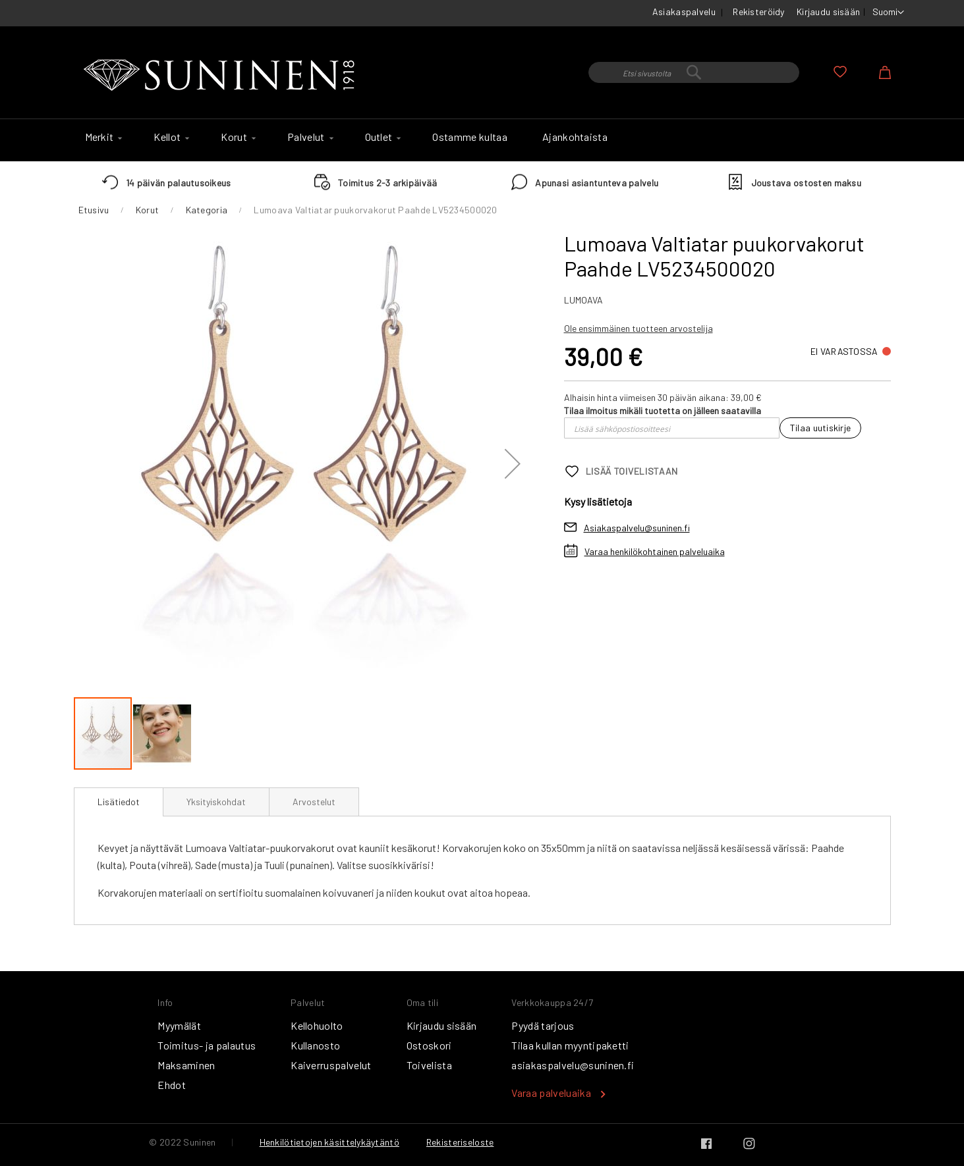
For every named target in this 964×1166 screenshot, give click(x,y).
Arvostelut (314, 801)
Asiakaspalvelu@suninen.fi (637, 527)
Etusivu (93, 209)
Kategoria (207, 209)
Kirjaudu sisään (828, 11)
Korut (147, 209)
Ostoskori (429, 1045)
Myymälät (179, 1025)
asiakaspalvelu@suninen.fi (572, 1065)
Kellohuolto (317, 1025)
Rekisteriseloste (460, 1142)
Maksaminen (186, 1065)
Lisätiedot (119, 801)
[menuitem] (102, 137)
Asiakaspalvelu (684, 11)
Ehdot (171, 1084)
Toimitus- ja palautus (206, 1045)
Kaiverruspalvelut (331, 1065)
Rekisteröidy (758, 11)
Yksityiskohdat (216, 801)
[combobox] (693, 72)
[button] (888, 12)
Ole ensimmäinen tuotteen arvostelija (638, 328)
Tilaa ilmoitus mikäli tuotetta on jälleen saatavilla (662, 410)
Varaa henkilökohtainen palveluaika (654, 551)
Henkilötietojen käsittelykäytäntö (329, 1142)
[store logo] (222, 76)
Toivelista (429, 1065)
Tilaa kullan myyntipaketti (570, 1045)
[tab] (118, 801)
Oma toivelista (840, 72)
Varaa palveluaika (550, 1092)
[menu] (482, 140)
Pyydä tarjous (542, 1025)
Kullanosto (315, 1045)
